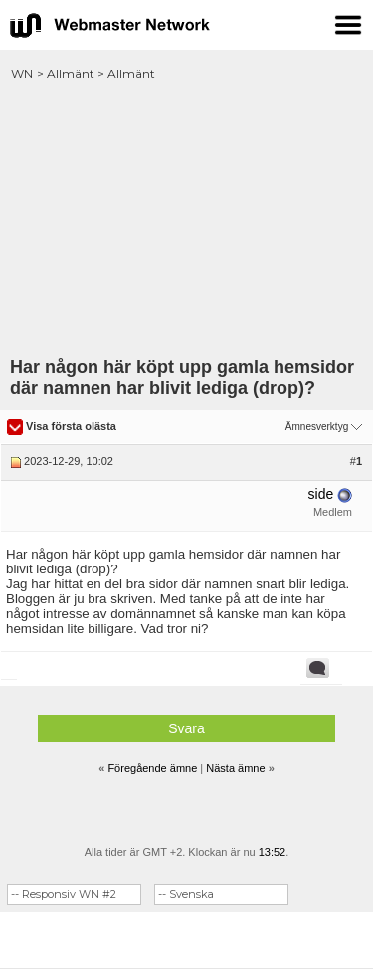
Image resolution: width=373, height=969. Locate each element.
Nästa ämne (235, 768)
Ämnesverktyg (316, 426)
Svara (186, 728)
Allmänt (70, 73)
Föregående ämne (152, 768)
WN (22, 73)
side (321, 494)
